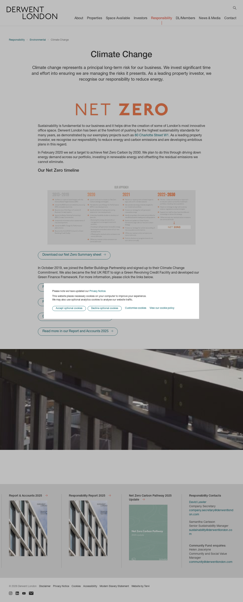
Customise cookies (135, 308)
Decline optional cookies (104, 308)
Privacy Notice (97, 291)
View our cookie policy (162, 308)
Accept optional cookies (69, 308)
